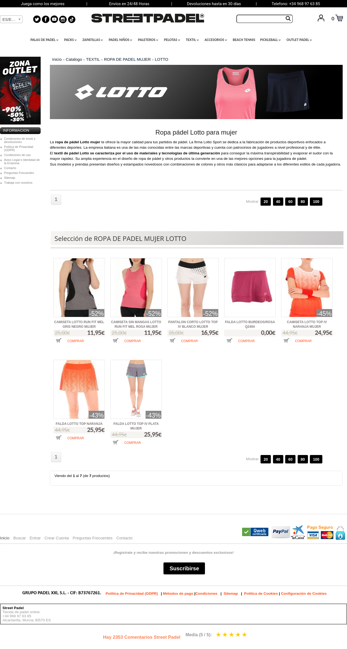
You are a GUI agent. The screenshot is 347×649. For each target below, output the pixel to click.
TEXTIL (192, 40)
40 (278, 201)
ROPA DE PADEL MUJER (127, 59)
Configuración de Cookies (303, 593)
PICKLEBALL (270, 40)
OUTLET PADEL (299, 40)
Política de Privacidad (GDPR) (18, 148)
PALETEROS (148, 40)
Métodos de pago (178, 593)
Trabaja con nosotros (18, 182)
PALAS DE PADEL (44, 40)
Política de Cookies (261, 593)
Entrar (35, 538)
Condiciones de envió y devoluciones (20, 140)
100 (316, 201)
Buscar (19, 538)
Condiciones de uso (17, 155)
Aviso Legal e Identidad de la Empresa (22, 161)
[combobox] (11, 19)
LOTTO (161, 59)
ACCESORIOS (216, 40)
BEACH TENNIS (244, 40)
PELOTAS (172, 40)
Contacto (10, 168)
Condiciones (206, 593)
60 (290, 201)
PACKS (70, 40)
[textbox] (11, 19)
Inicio (57, 59)
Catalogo (74, 59)
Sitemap (9, 177)
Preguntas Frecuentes (19, 172)
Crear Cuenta (56, 538)
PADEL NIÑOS (120, 40)
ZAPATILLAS (92, 40)
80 (303, 201)
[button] (69, 344)
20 (266, 201)
